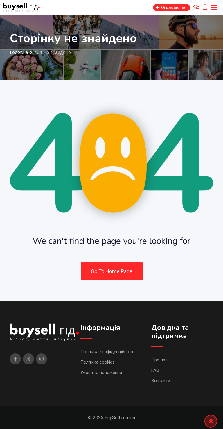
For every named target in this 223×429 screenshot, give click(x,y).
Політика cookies (97, 362)
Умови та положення (101, 372)
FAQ (155, 370)
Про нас (159, 359)
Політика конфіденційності (107, 351)
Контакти (160, 380)
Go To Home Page (111, 271)
